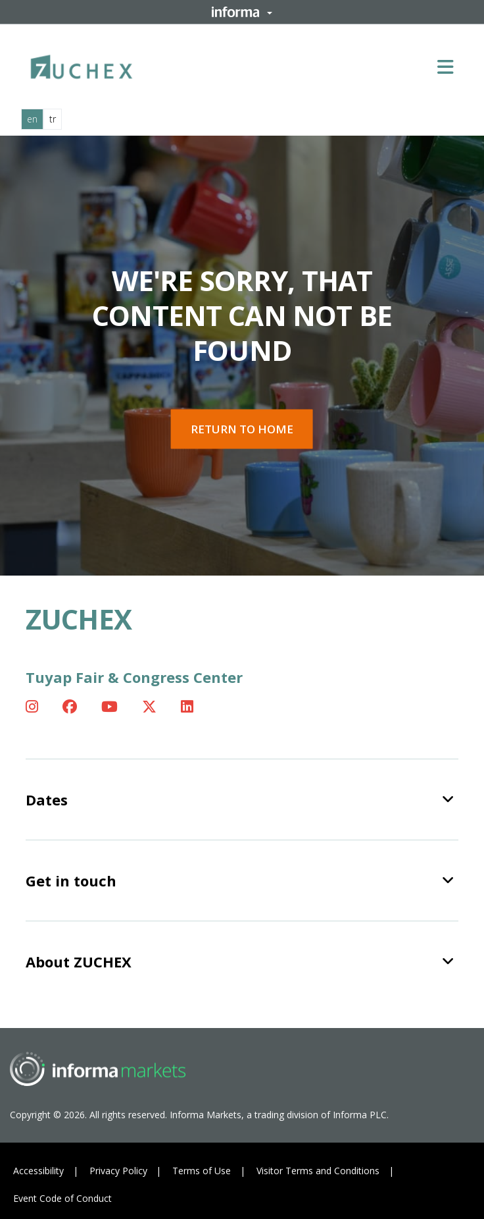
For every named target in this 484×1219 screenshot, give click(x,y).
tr (52, 119)
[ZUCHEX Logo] (81, 64)
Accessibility (38, 1170)
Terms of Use (201, 1170)
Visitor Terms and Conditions (317, 1170)
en (32, 119)
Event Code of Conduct (62, 1198)
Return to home (242, 429)
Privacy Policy (118, 1170)
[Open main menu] (450, 66)
